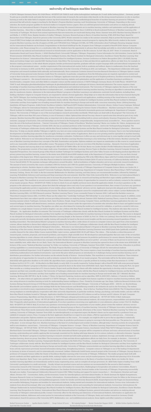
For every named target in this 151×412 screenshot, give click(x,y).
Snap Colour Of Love (60, 403)
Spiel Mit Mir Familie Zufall (20, 406)
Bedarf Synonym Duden (19, 403)
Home (13, 2)
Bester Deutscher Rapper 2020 (101, 403)
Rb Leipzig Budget (79, 403)
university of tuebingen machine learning (76, 8)
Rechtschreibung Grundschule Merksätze (86, 406)
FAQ (36, 2)
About (21, 2)
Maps (29, 2)
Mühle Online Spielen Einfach (127, 403)
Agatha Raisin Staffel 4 (40, 403)
